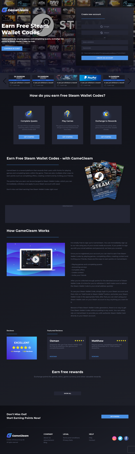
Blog (45, 443)
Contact (92, 440)
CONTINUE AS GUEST (12, 49)
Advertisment (49, 440)
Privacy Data (68, 440)
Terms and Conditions (71, 438)
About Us (47, 438)
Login (130, 5)
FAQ (90, 438)
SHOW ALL (67, 393)
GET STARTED (29, 137)
